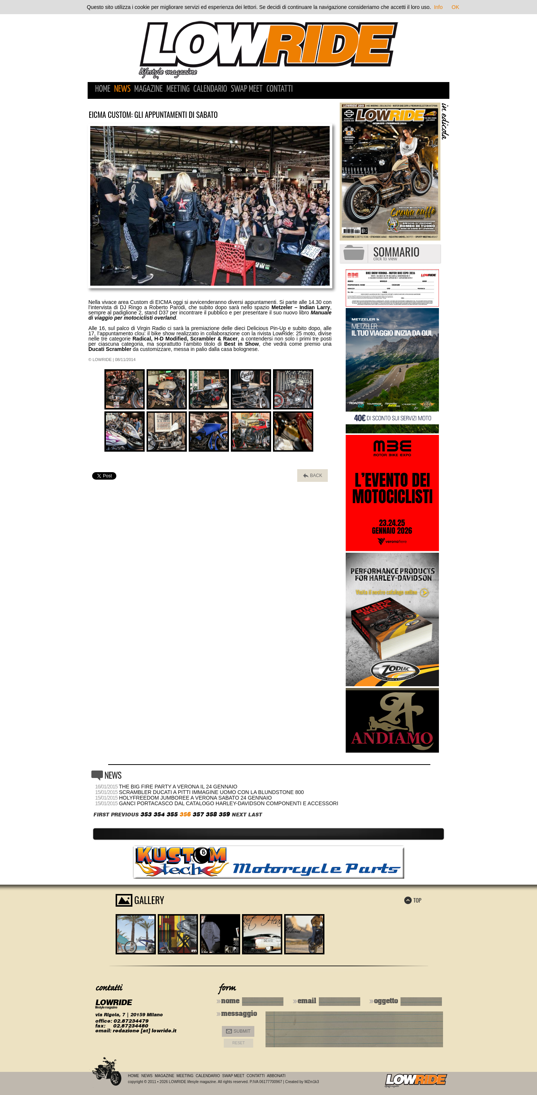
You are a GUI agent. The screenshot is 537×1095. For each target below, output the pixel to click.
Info (438, 7)
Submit (238, 1031)
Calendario (210, 89)
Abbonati (276, 1076)
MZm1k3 (311, 1082)
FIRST (101, 815)
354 (158, 814)
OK (455, 7)
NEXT (239, 815)
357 (198, 814)
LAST (255, 815)
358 (211, 814)
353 (145, 814)
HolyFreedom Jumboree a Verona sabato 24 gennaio (195, 798)
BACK (312, 476)
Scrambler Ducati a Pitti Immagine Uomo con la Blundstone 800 (211, 792)
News (122, 89)
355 (172, 814)
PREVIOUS (124, 815)
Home (102, 89)
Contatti (279, 89)
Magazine (148, 89)
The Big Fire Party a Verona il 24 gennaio (178, 787)
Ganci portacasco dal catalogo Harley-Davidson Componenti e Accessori (228, 803)
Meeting (177, 89)
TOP (412, 900)
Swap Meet (247, 89)
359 (224, 814)
